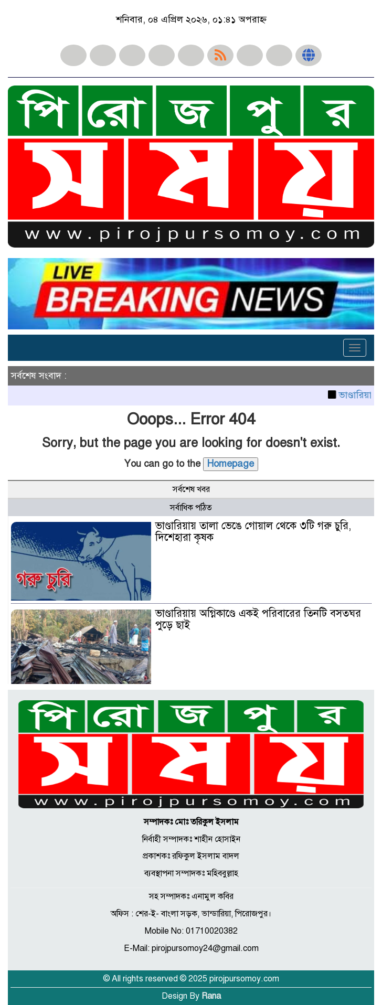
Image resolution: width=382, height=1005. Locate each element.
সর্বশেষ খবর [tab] (191, 489)
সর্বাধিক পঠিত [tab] (191, 507)
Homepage (230, 463)
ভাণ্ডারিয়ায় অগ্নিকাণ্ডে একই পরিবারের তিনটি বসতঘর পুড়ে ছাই (258, 619)
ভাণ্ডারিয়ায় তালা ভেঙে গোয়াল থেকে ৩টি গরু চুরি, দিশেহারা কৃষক (253, 531)
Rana (211, 996)
